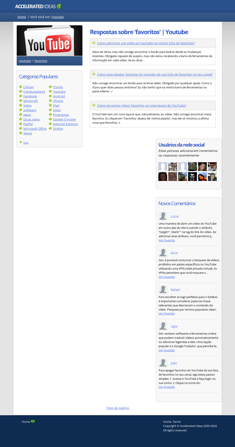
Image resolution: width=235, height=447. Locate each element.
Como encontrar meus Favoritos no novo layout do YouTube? (141, 105)
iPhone (58, 101)
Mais (26, 142)
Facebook (30, 96)
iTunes (58, 87)
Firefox (58, 129)
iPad (56, 105)
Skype (27, 133)
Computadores (34, 91)
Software (29, 110)
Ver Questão (167, 240)
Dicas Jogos (31, 119)
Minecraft (30, 101)
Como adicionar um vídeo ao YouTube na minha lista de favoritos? (146, 43)
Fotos (57, 110)
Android (59, 96)
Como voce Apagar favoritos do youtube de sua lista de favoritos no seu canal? (155, 74)
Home (21, 17)
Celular (28, 87)
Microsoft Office (35, 129)
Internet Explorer (65, 124)
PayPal (28, 124)
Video (27, 105)
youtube (25, 61)
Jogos (27, 115)
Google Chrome (64, 119)
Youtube (58, 17)
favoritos (41, 61)
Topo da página (117, 408)
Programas (61, 115)
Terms (177, 422)
